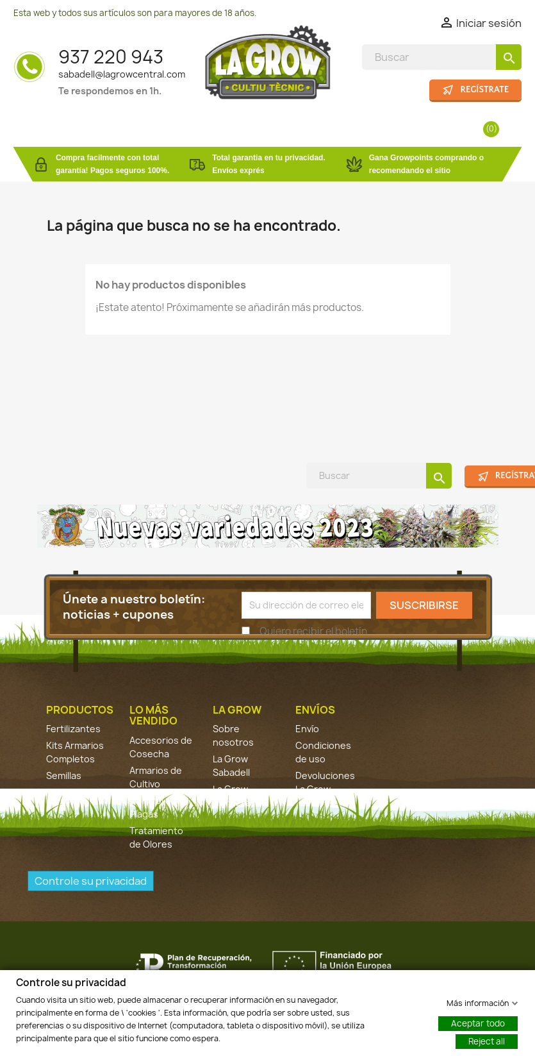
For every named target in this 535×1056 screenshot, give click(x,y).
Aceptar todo (478, 1022)
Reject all (486, 1040)
